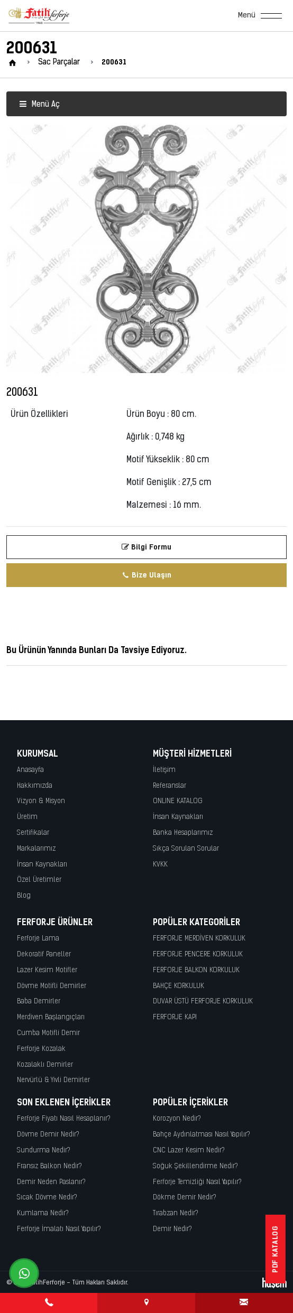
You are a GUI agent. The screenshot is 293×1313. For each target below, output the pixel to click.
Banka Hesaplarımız (183, 833)
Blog (24, 896)
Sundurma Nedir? (43, 1150)
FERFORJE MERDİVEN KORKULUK (199, 939)
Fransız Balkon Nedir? (49, 1166)
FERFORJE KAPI (175, 1017)
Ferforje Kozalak (41, 1049)
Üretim (27, 817)
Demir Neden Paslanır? (51, 1182)
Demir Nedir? (172, 1229)
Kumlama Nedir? (43, 1213)
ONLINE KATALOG (178, 801)
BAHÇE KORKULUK (178, 986)
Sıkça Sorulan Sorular (186, 849)
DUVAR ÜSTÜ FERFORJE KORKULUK (203, 1001)
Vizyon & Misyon (41, 801)
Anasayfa (30, 770)
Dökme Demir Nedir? (184, 1198)
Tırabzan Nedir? (175, 1213)
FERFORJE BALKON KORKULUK (196, 970)
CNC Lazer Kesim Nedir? (189, 1150)
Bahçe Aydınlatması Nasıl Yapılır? (201, 1135)
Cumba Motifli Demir (48, 1033)
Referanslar (169, 786)
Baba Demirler (38, 1001)
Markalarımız (36, 849)
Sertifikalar (33, 833)
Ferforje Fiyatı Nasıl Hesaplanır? (64, 1119)
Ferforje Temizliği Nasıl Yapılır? (197, 1182)
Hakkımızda (34, 786)
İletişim (164, 770)
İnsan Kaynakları (42, 865)
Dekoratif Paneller (44, 954)
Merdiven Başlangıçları (51, 1017)
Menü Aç (39, 105)
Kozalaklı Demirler (45, 1065)
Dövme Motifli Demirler (51, 986)
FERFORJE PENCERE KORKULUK (198, 954)
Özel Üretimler (39, 880)
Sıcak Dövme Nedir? (47, 1198)
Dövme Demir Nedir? (48, 1135)
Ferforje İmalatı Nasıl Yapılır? (59, 1229)
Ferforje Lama (38, 939)
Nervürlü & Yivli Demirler (53, 1080)
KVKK (160, 865)
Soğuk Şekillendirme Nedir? (195, 1166)
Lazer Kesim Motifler (47, 970)
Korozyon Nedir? (177, 1119)
